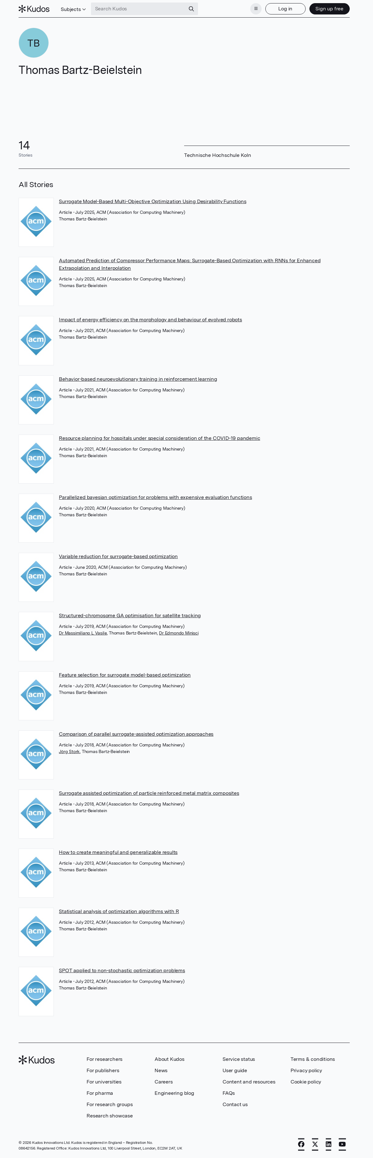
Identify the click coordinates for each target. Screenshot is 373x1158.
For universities (104, 1082)
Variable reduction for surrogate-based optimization (118, 556)
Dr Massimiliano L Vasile (83, 632)
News (161, 1070)
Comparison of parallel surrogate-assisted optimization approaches (136, 734)
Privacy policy (306, 1070)
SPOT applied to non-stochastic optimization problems (122, 970)
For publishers (103, 1070)
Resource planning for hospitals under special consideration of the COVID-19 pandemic (159, 438)
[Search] (191, 9)
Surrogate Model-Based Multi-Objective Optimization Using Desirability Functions (152, 201)
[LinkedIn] (328, 1144)
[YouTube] (342, 1144)
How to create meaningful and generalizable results (118, 852)
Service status (239, 1059)
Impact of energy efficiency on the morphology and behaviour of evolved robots (150, 320)
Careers (164, 1082)
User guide (235, 1070)
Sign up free (329, 9)
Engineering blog (174, 1093)
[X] (315, 1144)
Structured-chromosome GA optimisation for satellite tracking (130, 615)
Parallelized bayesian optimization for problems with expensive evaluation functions (155, 497)
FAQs (229, 1093)
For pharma (100, 1093)
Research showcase (110, 1116)
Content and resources (249, 1082)
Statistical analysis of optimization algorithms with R (119, 911)
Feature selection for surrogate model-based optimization (125, 675)
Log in (285, 9)
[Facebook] (301, 1144)
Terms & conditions (313, 1059)
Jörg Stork (69, 751)
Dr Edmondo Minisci (178, 632)
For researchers (104, 1059)
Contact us (235, 1104)
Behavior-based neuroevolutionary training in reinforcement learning (138, 379)
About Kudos (169, 1059)
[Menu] (256, 8)
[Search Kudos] (138, 9)
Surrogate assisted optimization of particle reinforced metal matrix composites (149, 793)
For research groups (110, 1104)
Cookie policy (306, 1082)
